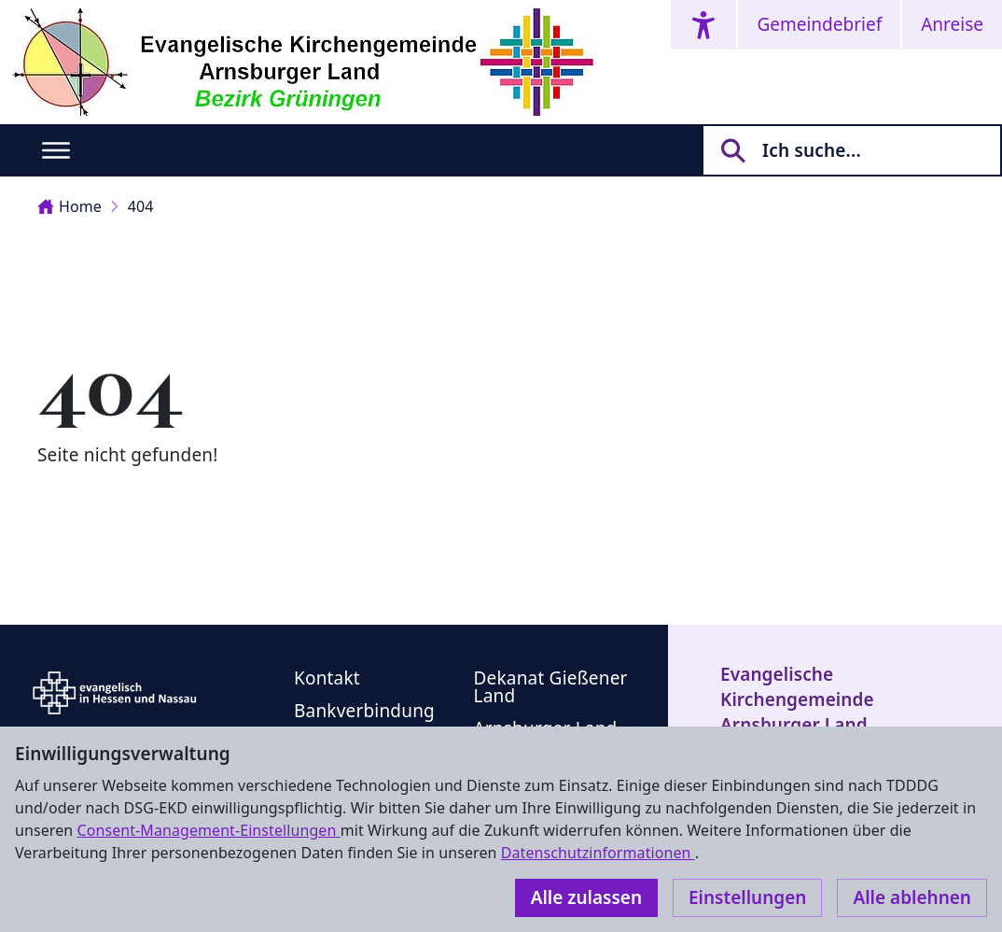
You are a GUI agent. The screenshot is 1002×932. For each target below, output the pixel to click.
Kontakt (327, 678)
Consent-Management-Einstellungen (208, 830)
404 (141, 206)
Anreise (952, 24)
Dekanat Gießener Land (551, 687)
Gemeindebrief (819, 24)
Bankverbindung (364, 711)
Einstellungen (747, 897)
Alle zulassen (586, 897)
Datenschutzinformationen (598, 852)
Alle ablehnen (912, 897)
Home (69, 206)
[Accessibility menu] (703, 24)
